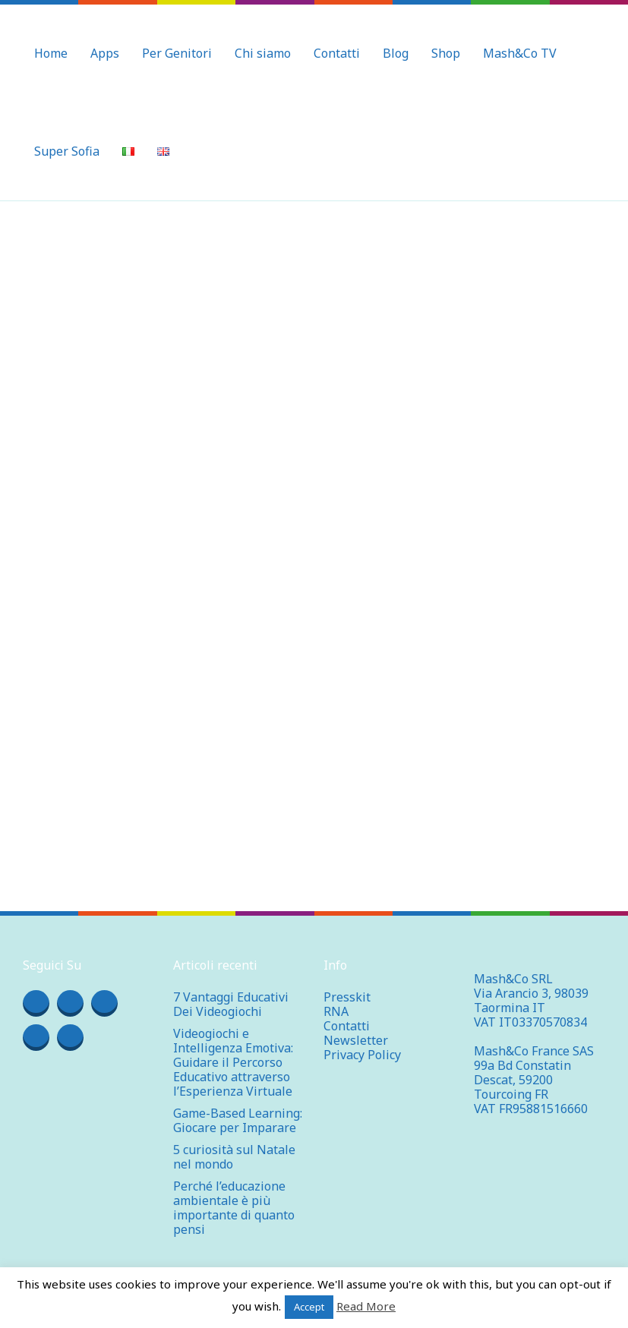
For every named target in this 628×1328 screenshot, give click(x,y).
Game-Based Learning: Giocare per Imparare (237, 1120)
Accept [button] (309, 1307)
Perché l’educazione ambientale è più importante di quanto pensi (234, 1208)
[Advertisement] (314, 315)
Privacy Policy (362, 1054)
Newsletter (355, 1040)
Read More (366, 1306)
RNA (336, 1011)
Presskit (347, 997)
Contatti (346, 1025)
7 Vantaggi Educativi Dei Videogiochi (231, 1004)
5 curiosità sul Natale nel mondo (234, 1156)
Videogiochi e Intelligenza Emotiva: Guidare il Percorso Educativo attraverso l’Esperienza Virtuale (233, 1062)
